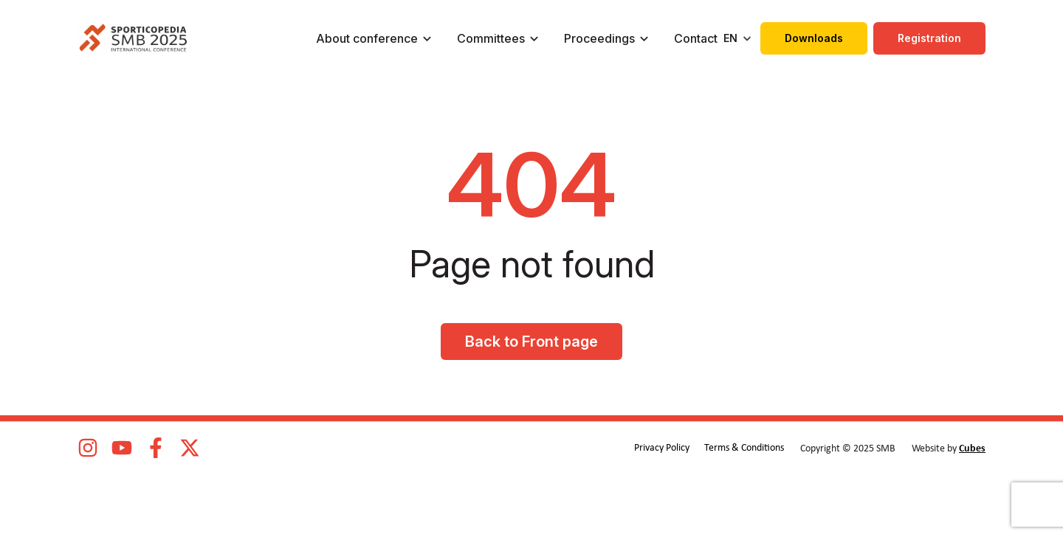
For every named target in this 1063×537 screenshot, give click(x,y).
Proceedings (599, 38)
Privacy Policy (661, 448)
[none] (738, 38)
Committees (491, 38)
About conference (367, 38)
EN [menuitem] (730, 38)
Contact (696, 38)
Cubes (972, 448)
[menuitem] (738, 38)
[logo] (133, 38)
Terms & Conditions (744, 448)
